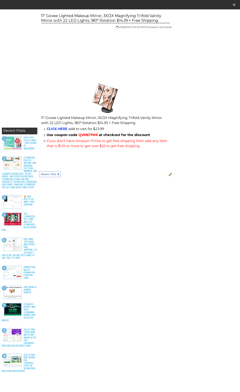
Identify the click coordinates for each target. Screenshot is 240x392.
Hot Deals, (165, 27)
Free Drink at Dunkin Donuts (30, 289)
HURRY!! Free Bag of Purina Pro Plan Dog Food (30, 272)
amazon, (153, 27)
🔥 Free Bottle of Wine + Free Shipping (29, 200)
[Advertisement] (19, 69)
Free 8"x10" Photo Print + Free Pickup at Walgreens (30, 143)
